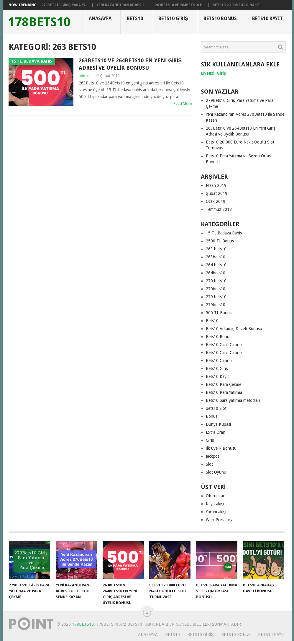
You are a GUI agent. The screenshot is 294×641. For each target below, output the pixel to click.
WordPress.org (219, 519)
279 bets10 (216, 296)
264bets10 (215, 272)
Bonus (211, 416)
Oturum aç (215, 495)
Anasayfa (100, 18)
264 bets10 (216, 264)
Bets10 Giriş (173, 18)
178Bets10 (39, 22)
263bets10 (215, 257)
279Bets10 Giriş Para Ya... (64, 5)
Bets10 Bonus (220, 18)
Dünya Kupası (218, 424)
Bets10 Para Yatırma (224, 392)
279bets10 (215, 304)
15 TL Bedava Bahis (224, 233)
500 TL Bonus (218, 312)
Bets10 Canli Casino (224, 344)
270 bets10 (216, 280)
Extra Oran (215, 432)
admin (84, 76)
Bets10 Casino (219, 360)
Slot (209, 464)
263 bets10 (216, 249)
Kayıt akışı (215, 503)
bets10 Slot (216, 408)
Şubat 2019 (216, 193)
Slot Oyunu (216, 472)
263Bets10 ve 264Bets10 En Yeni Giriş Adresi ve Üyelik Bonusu (130, 64)
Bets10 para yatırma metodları (233, 400)
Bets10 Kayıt (267, 18)
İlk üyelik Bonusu (221, 448)
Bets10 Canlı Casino (224, 352)
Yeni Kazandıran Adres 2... (121, 5)
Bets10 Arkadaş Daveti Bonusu (234, 328)
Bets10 (135, 18)
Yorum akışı (216, 511)
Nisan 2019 (216, 185)
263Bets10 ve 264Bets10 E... (180, 5)
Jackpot (212, 456)
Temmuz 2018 (219, 209)
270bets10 (215, 288)
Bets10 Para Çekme (223, 384)
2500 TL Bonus (220, 241)
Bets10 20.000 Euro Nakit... (237, 5)
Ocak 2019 (215, 201)
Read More (182, 103)
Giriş (210, 440)
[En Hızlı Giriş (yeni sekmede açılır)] (213, 73)
